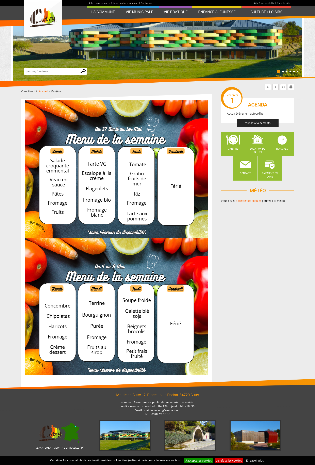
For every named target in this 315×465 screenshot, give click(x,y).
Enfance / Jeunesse (217, 11)
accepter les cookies (248, 201)
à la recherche (118, 3)
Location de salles (257, 150)
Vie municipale (139, 11)
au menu (133, 3)
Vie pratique (176, 11)
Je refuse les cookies (229, 460)
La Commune (103, 11)
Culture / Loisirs (266, 11)
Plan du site (283, 3)
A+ (283, 87)
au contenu (102, 3)
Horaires (282, 148)
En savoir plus (255, 460)
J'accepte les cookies (198, 460)
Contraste (146, 3)
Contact (245, 173)
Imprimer (291, 87)
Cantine (233, 148)
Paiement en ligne (270, 174)
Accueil (43, 91)
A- (267, 87)
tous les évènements (257, 123)
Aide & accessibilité (263, 3)
